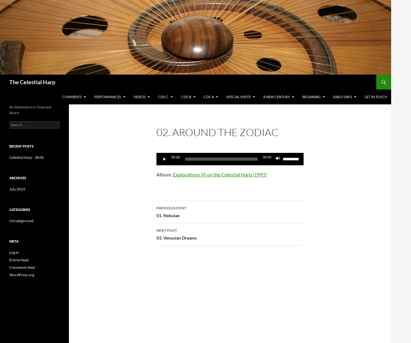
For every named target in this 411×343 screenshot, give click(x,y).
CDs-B (186, 97)
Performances (107, 97)
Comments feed (22, 267)
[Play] (164, 159)
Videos (139, 97)
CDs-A (209, 97)
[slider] (291, 158)
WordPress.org (21, 274)
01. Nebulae (230, 211)
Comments (72, 97)
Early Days (342, 97)
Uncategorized (21, 220)
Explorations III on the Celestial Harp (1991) (220, 174)
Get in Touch (375, 97)
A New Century (276, 97)
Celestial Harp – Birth (26, 157)
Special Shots (238, 97)
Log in (14, 252)
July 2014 (17, 189)
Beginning (311, 97)
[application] (230, 159)
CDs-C (163, 97)
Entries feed (19, 260)
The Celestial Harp (32, 82)
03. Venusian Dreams (230, 233)
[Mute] (278, 159)
